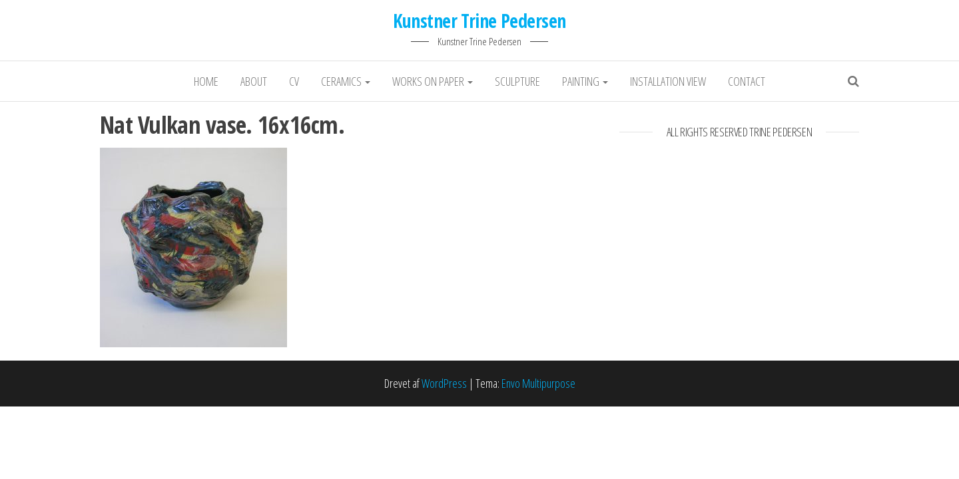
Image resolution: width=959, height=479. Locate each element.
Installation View (668, 81)
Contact (746, 81)
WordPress (444, 383)
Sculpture (517, 81)
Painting (585, 81)
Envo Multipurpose (538, 383)
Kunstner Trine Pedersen (479, 20)
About (253, 81)
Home (206, 81)
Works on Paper (432, 81)
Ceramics (345, 81)
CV (294, 81)
